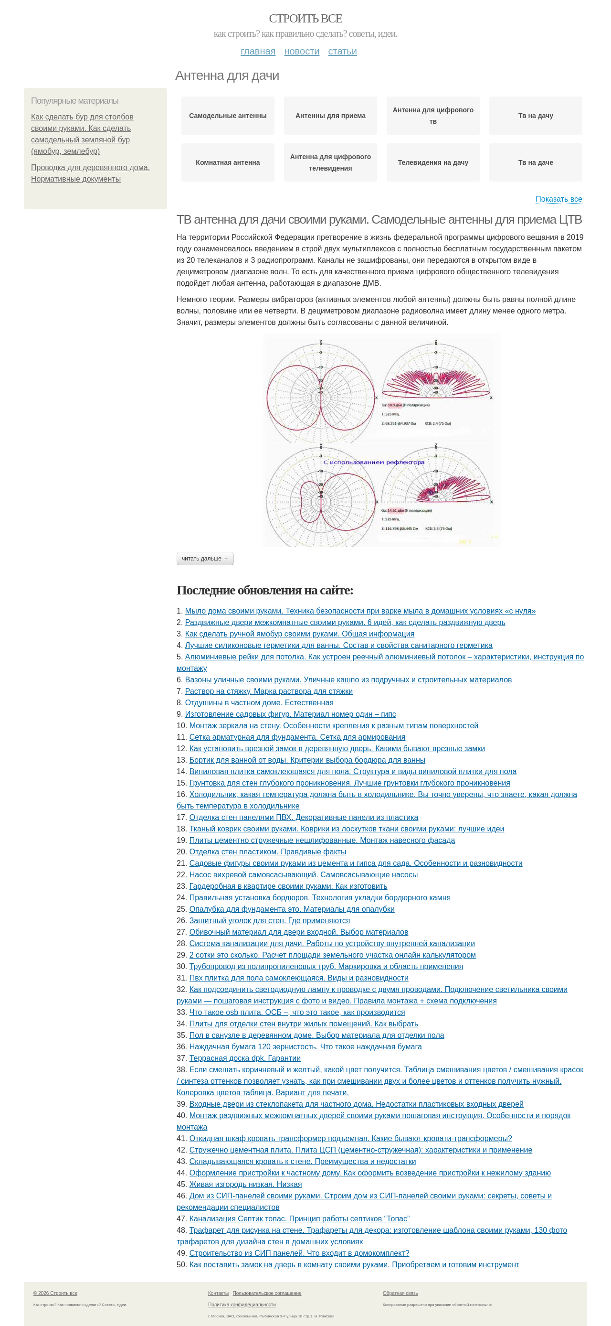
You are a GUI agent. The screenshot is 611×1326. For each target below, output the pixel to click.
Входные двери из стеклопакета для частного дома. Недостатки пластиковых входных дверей (357, 1104)
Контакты (218, 1293)
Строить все (305, 18)
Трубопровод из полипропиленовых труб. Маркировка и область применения (327, 966)
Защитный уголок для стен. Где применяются (270, 920)
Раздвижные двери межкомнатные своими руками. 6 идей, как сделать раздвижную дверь (345, 622)
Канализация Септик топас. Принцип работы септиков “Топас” (300, 1219)
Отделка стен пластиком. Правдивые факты (268, 852)
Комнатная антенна (228, 162)
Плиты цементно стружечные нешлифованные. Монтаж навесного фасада (322, 840)
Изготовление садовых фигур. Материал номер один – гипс (290, 714)
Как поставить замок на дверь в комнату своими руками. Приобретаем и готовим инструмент (355, 1265)
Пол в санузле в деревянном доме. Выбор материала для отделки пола (317, 1035)
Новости (301, 51)
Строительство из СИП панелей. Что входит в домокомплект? (300, 1253)
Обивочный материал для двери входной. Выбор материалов (299, 932)
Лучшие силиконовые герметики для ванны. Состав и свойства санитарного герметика (339, 645)
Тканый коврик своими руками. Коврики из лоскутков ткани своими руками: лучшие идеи (347, 829)
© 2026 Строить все (55, 1293)
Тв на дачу (535, 115)
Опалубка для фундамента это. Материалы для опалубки (292, 909)
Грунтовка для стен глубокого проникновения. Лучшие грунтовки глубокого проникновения (350, 783)
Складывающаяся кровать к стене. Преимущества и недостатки (303, 1161)
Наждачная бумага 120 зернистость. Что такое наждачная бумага (306, 1047)
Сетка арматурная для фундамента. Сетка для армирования (298, 737)
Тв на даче (535, 162)
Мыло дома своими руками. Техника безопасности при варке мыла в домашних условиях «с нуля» (360, 611)
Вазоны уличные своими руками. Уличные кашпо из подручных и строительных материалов (348, 680)
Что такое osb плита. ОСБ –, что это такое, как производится (297, 1012)
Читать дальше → (205, 558)
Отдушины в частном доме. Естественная (259, 703)
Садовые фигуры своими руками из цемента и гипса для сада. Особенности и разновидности (356, 863)
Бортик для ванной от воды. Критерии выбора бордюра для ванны (308, 760)
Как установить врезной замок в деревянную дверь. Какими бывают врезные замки (337, 748)
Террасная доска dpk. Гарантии (245, 1058)
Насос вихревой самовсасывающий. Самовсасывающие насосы (304, 875)
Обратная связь (400, 1293)
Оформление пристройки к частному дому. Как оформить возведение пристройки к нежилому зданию (370, 1173)
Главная (258, 51)
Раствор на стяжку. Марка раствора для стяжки (269, 691)
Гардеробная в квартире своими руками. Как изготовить (289, 886)
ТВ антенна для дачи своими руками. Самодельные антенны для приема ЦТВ (379, 219)
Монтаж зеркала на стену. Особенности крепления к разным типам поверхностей (334, 726)
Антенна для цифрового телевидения (330, 162)
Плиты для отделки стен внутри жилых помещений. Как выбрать (304, 1024)
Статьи (342, 51)
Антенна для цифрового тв (433, 115)
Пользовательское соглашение (267, 1293)
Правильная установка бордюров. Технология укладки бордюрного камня (320, 898)
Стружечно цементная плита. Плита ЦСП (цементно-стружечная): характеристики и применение (361, 1150)
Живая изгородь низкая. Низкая (246, 1184)
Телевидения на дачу (433, 162)
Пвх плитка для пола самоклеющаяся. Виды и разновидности (299, 978)
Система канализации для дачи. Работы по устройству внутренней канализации (332, 943)
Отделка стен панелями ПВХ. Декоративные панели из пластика (304, 817)
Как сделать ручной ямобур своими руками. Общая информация (300, 634)
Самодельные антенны (228, 115)
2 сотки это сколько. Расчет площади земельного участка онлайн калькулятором (333, 955)
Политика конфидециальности (242, 1304)
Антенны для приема (330, 115)
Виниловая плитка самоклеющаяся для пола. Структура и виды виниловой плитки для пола (353, 771)
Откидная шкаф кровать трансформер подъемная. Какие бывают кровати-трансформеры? (351, 1138)
